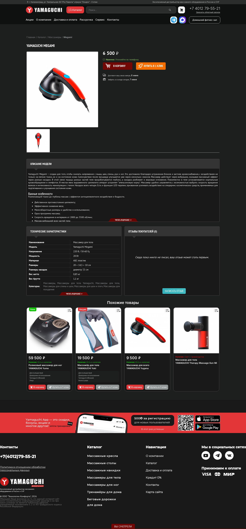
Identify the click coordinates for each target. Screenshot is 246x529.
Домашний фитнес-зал (204, 20)
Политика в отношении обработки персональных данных (22, 469)
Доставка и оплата (65, 19)
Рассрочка (86, 19)
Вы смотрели (123, 526)
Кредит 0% (153, 477)
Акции (30, 19)
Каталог (151, 463)
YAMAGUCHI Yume (39, 368)
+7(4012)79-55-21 (18, 456)
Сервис (100, 19)
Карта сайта (154, 492)
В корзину (37, 387)
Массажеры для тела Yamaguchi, (76, 283)
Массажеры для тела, (108, 283)
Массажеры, (50, 283)
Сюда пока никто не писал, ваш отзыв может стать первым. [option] (172, 257)
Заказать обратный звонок (208, 12)
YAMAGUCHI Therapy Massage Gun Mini (197, 363)
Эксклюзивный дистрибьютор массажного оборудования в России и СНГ (185, 2)
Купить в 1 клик (150, 66)
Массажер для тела (186, 359)
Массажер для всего (137, 365)
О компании (43, 19)
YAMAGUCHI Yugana (137, 368)
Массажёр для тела (88, 365)
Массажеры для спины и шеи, (58, 286)
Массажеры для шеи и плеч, (89, 286)
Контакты (113, 19)
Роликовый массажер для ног (45, 365)
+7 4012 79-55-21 (204, 8)
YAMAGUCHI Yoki (87, 368)
